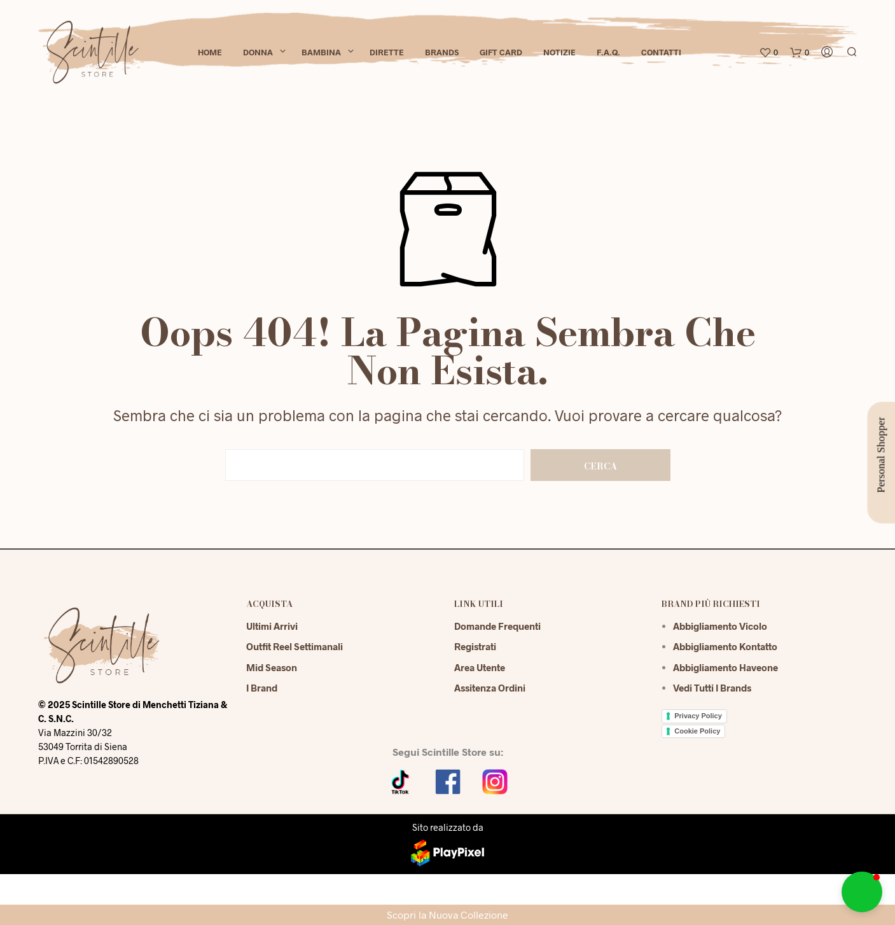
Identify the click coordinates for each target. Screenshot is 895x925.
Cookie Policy (697, 731)
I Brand (261, 687)
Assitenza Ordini (489, 687)
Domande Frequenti (497, 626)
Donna (258, 52)
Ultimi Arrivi (272, 626)
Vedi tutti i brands (712, 687)
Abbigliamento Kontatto (725, 646)
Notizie (559, 52)
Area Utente (479, 667)
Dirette (387, 52)
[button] (862, 892)
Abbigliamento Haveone (725, 667)
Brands (442, 52)
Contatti (661, 52)
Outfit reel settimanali (294, 646)
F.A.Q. (608, 52)
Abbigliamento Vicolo (720, 626)
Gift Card (501, 52)
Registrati (475, 646)
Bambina (321, 52)
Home (210, 52)
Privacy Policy (698, 716)
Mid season (271, 667)
